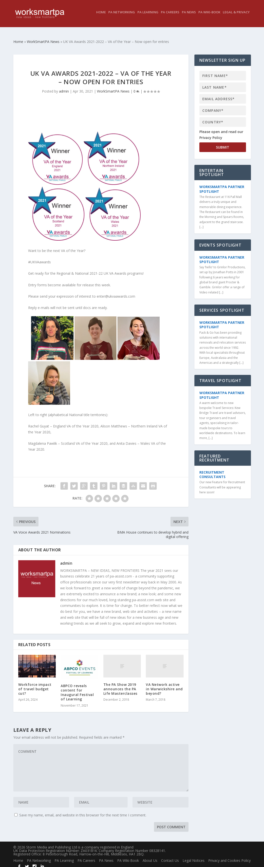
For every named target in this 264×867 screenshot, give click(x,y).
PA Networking (121, 16)
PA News (189, 16)
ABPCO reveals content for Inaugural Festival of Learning (77, 688)
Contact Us (170, 856)
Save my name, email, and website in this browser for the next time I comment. (82, 810)
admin (64, 86)
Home (101, 16)
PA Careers (170, 16)
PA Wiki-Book (209, 16)
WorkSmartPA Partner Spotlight (221, 184)
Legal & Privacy (236, 16)
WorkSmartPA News (113, 86)
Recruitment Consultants (212, 470)
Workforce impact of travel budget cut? (35, 684)
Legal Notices (194, 856)
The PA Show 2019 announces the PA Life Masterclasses (120, 684)
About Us (150, 856)
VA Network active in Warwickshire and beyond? (164, 684)
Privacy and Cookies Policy (229, 856)
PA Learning (147, 16)
